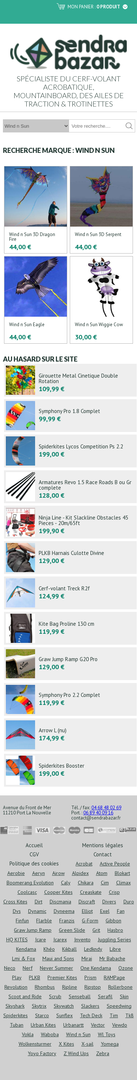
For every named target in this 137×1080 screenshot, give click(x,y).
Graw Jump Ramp (33, 930)
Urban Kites (43, 1025)
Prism (90, 977)
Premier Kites (62, 977)
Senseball (80, 996)
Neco (9, 968)
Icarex (60, 939)
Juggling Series (114, 939)
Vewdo (119, 1025)
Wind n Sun (78, 1034)
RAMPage (114, 977)
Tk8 (129, 1015)
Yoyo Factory (42, 1053)
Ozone (125, 968)
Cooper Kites (58, 892)
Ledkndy (93, 949)
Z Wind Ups (76, 1053)
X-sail (87, 1044)
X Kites (66, 1044)
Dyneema (64, 911)
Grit (96, 930)
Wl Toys (106, 1034)
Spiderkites (15, 1015)
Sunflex (64, 1015)
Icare (40, 939)
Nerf (28, 968)
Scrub (55, 996)
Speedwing (119, 1006)
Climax (123, 882)
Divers (109, 901)
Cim (105, 882)
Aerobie (16, 873)
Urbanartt (73, 1025)
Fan (121, 911)
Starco (42, 1015)
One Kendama (95, 968)
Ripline (69, 987)
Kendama (26, 949)
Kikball (69, 949)
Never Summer (56, 968)
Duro (128, 901)
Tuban (16, 1025)
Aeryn (38, 873)
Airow (58, 873)
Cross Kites (15, 901)
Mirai (86, 958)
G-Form (90, 920)
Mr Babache (112, 958)
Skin (124, 996)
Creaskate (91, 892)
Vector (98, 1025)
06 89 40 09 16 (98, 813)
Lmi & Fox (23, 958)
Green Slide (72, 930)
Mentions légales (102, 845)
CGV (34, 854)
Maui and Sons (58, 958)
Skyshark (14, 1006)
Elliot (87, 911)
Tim (114, 1015)
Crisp (114, 892)
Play (17, 977)
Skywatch (64, 1006)
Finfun (22, 920)
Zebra (102, 1053)
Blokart (122, 873)
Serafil (105, 996)
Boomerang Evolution (30, 882)
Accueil (34, 845)
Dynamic (37, 911)
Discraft (87, 901)
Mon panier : (98, 7)
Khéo (49, 949)
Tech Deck (91, 1015)
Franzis (67, 920)
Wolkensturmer (35, 1044)
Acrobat (84, 863)
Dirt (38, 901)
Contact (103, 854)
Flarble (44, 920)
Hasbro (115, 930)
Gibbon (113, 920)
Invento (82, 939)
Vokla (28, 1034)
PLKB (34, 977)
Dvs (17, 911)
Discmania (60, 901)
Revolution (15, 987)
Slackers (90, 1006)
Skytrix (39, 1006)
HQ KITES (17, 939)
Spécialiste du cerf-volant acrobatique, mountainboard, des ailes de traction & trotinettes (69, 91)
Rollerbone (120, 987)
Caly (66, 882)
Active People (115, 863)
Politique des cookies (34, 863)
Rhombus (45, 987)
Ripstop (92, 987)
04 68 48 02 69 (106, 808)
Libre (115, 949)
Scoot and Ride (25, 996)
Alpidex (80, 873)
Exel (105, 911)
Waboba (50, 1034)
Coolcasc (27, 892)
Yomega (110, 1044)
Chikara (86, 882)
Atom (101, 873)
